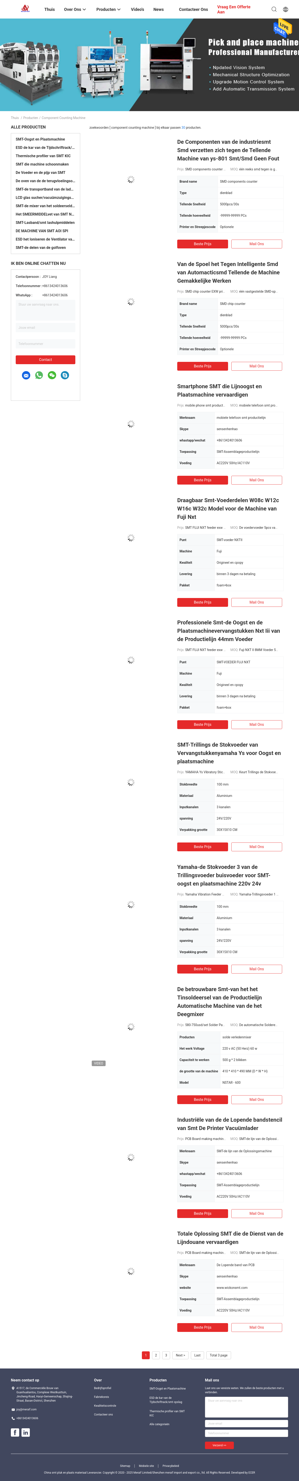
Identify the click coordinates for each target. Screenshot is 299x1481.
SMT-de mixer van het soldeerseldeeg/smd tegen (45, 206)
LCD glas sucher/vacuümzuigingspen (45, 197)
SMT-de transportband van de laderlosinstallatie (45, 189)
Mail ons (257, 244)
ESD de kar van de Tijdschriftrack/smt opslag (45, 147)
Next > (180, 1355)
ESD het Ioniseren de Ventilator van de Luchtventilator (45, 239)
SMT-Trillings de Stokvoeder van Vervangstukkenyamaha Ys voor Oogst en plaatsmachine (229, 753)
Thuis (15, 118)
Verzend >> (219, 1445)
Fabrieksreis (101, 1397)
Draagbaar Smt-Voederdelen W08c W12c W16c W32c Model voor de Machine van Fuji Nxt (228, 508)
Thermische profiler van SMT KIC (43, 156)
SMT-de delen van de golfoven (41, 247)
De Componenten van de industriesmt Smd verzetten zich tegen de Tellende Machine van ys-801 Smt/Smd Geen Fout (228, 150)
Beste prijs (202, 244)
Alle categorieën (159, 1424)
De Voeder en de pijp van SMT (40, 172)
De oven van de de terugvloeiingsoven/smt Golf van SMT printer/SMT (45, 181)
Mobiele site (146, 1466)
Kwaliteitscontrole (105, 1405)
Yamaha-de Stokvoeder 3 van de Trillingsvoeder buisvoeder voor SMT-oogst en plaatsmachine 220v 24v (223, 875)
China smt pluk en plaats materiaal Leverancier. (73, 1472)
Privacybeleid (171, 1466)
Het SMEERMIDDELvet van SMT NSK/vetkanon (45, 214)
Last (197, 1355)
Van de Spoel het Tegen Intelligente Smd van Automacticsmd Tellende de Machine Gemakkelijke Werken (228, 272)
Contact (45, 359)
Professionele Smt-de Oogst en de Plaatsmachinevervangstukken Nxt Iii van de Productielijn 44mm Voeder (228, 630)
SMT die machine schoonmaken (42, 164)
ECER (251, 1472)
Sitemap (125, 1466)
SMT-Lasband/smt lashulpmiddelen (45, 222)
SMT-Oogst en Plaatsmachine (40, 139)
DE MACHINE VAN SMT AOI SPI (42, 231)
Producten (30, 118)
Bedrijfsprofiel (102, 1388)
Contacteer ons (103, 1414)
